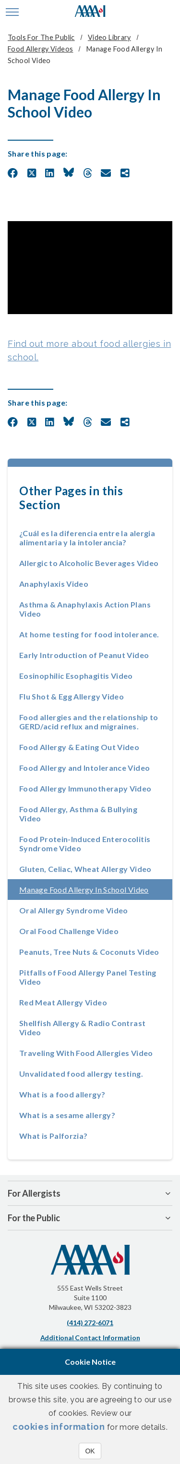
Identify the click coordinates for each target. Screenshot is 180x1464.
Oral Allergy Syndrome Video (73, 910)
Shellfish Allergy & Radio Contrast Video (82, 1027)
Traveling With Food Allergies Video (86, 1052)
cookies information (58, 1427)
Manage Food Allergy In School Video (95, 889)
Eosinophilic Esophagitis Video (76, 675)
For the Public (34, 1218)
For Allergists (34, 1193)
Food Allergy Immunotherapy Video (85, 788)
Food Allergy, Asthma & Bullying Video (78, 814)
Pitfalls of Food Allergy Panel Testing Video (87, 977)
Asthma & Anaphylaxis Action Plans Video (85, 609)
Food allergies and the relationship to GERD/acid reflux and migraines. (88, 721)
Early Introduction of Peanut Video (84, 654)
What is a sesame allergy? (67, 1115)
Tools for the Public (41, 37)
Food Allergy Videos (40, 49)
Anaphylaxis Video (53, 583)
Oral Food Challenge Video (69, 931)
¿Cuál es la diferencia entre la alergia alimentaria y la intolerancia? (87, 537)
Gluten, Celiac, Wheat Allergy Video (85, 868)
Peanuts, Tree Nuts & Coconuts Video (89, 951)
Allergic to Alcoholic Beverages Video (88, 562)
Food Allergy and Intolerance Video (84, 767)
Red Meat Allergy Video (63, 1002)
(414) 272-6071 (90, 1323)
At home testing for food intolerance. (89, 634)
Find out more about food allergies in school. (89, 350)
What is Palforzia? (53, 1135)
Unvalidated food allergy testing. (81, 1073)
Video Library (109, 37)
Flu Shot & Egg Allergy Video (71, 696)
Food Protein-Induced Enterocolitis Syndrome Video (84, 843)
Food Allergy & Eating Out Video (79, 747)
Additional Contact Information (90, 1337)
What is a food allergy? (62, 1094)
